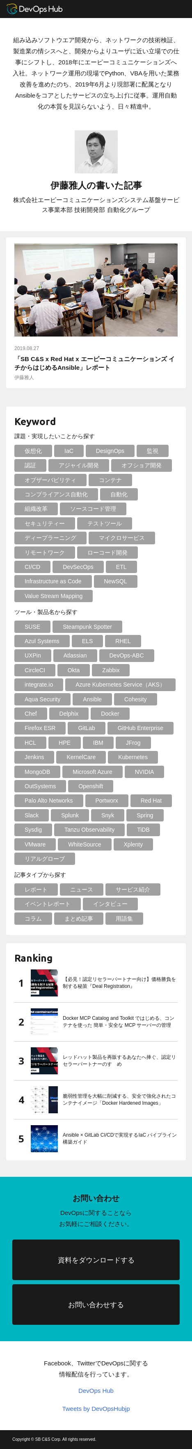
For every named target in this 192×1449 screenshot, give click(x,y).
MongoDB (37, 772)
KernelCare (81, 757)
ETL (121, 567)
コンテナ (110, 480)
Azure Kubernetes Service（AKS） (120, 684)
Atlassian (75, 655)
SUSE (32, 626)
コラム (33, 918)
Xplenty (133, 844)
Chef (31, 713)
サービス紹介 (133, 889)
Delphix (69, 713)
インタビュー (110, 904)
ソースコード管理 (93, 508)
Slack (32, 815)
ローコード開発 (107, 552)
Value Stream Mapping (53, 596)
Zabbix (110, 670)
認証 (30, 465)
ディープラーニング (50, 538)
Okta (74, 670)
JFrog (133, 742)
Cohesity (135, 699)
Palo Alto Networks (49, 800)
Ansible (92, 699)
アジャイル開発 (79, 465)
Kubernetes (133, 757)
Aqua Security (42, 699)
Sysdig (33, 829)
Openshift (90, 786)
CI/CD (32, 567)
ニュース (81, 889)
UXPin (33, 655)
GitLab (86, 728)
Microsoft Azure (92, 772)
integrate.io (39, 684)
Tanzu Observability (89, 829)
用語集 (124, 918)
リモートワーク (45, 552)
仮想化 (33, 451)
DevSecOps (78, 567)
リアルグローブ (45, 858)
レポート (36, 889)
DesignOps (110, 451)
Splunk (70, 815)
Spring (145, 815)
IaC (68, 451)
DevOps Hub (96, 1390)
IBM (98, 742)
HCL (30, 742)
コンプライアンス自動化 (56, 494)
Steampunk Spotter (87, 626)
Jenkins (34, 757)
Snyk (107, 815)
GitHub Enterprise (140, 728)
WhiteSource (84, 844)
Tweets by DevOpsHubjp (96, 1408)
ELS (87, 641)
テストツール (104, 523)
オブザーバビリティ (50, 480)
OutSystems (40, 786)
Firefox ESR (40, 728)
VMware (35, 844)
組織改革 (36, 508)
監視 (152, 451)
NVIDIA (144, 772)
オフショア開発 (141, 465)
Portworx (107, 800)
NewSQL (115, 581)
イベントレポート (48, 904)
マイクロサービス (122, 538)
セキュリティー (45, 523)
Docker (110, 713)
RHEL (122, 641)
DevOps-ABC (127, 655)
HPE (65, 742)
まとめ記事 (78, 918)
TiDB (143, 829)
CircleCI (35, 670)
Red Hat (151, 800)
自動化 (119, 494)
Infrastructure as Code (53, 581)
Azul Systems (42, 641)
